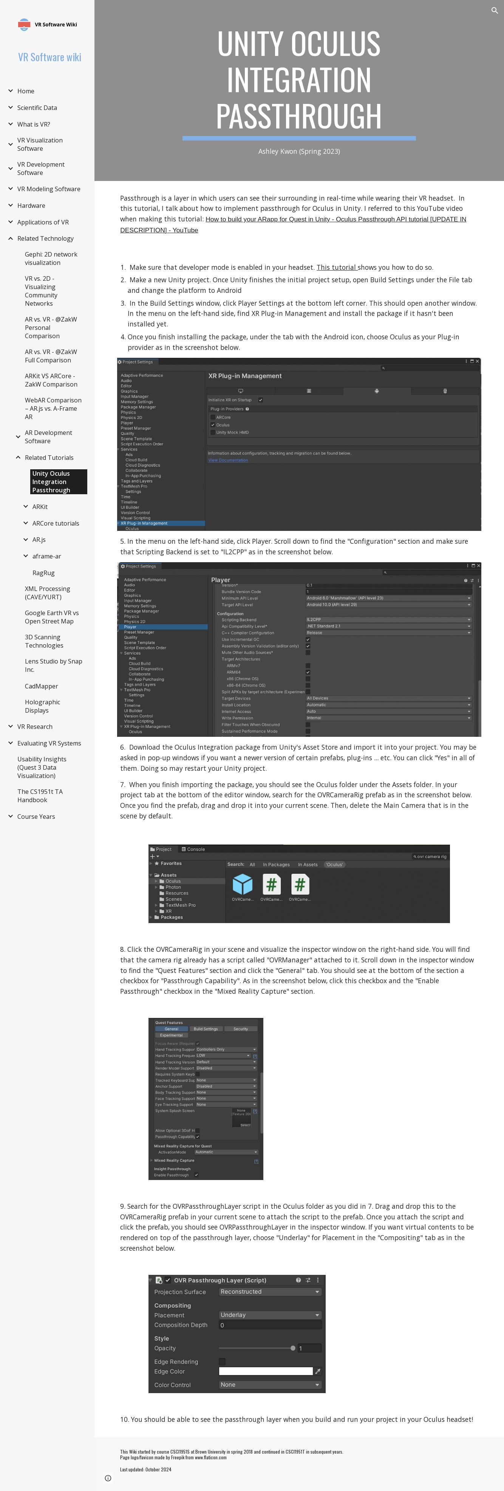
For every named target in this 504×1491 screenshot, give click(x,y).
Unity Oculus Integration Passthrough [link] (51, 481)
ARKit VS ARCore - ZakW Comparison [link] (51, 380)
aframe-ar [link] (46, 556)
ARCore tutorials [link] (55, 523)
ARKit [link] (40, 507)
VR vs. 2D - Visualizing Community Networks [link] (41, 291)
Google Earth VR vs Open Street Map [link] (52, 617)
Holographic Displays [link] (42, 706)
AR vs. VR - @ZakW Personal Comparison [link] (51, 327)
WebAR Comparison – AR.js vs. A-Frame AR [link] (53, 408)
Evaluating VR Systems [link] (49, 743)
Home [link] (25, 91)
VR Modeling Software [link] (48, 189)
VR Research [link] (35, 726)
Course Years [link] (36, 816)
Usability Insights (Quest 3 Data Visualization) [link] (41, 767)
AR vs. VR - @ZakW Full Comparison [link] (51, 356)
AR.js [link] (39, 539)
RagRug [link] (43, 573)
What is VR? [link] (33, 124)
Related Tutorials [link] (49, 457)
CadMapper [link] (41, 686)
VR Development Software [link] (41, 168)
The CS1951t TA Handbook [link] (40, 795)
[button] (495, 11)
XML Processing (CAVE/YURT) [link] (47, 593)
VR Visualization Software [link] (40, 144)
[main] (299, 90)
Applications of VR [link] (43, 222)
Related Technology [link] (45, 238)
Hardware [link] (31, 205)
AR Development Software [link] (48, 436)
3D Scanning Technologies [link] (44, 641)
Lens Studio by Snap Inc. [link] (53, 665)
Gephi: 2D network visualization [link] (51, 258)
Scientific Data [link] (37, 108)
